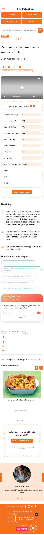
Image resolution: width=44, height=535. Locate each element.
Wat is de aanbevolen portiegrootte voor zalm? (18, 282)
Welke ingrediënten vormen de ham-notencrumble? (20, 288)
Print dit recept (25, 71)
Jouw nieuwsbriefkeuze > (22, 441)
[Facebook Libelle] (25, 506)
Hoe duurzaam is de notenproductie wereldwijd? (19, 262)
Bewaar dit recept (9, 71)
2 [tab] (19, 420)
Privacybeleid (22, 448)
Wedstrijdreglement (12, 521)
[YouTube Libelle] (32, 506)
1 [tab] (17, 420)
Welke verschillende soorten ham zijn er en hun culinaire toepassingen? (22, 269)
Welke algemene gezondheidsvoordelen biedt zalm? (20, 276)
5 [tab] (26, 420)
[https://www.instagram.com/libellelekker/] (29, 506)
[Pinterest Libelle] (35, 506)
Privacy (11, 514)
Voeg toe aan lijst (22, 192)
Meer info (22, 317)
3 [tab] (22, 420)
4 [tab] (24, 420)
